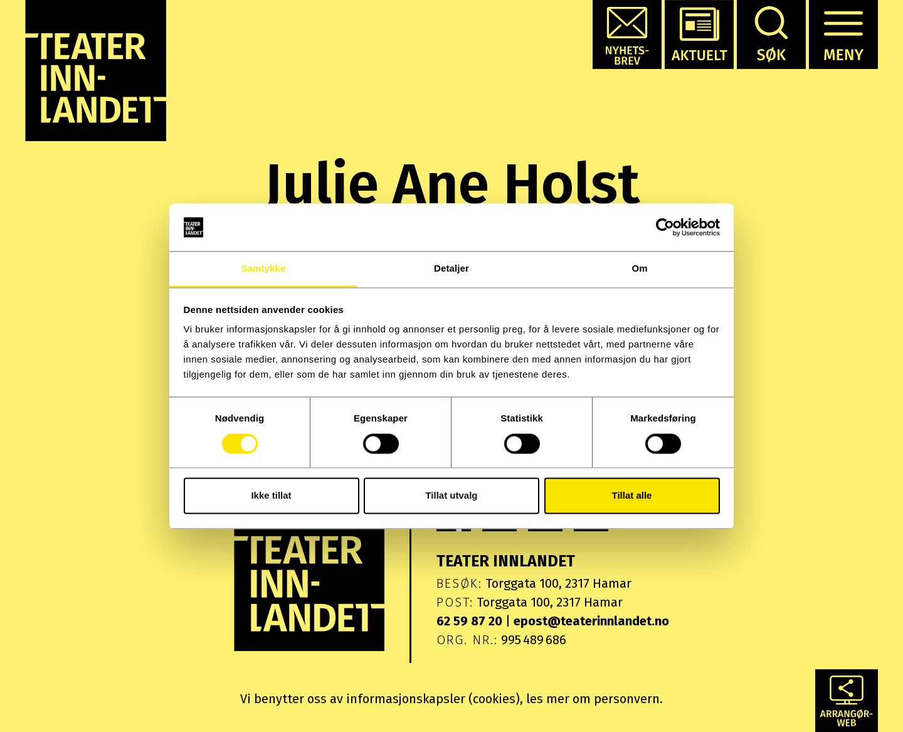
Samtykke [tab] (263, 268)
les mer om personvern (593, 698)
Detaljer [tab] (451, 268)
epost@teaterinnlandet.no (591, 621)
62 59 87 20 (469, 621)
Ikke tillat (271, 496)
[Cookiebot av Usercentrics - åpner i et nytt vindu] (665, 227)
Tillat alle (632, 496)
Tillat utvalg (451, 496)
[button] (627, 34)
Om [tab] (639, 268)
